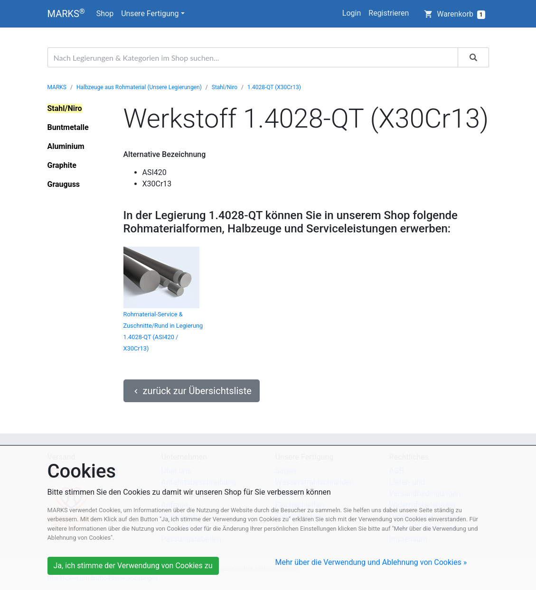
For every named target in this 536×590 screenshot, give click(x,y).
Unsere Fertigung (150, 13)
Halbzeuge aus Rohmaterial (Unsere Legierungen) (139, 87)
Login (351, 13)
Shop (104, 13)
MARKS (66, 13)
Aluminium (66, 146)
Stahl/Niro (224, 87)
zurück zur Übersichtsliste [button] (192, 390)
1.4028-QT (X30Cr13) (274, 87)
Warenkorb (454, 14)
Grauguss (63, 184)
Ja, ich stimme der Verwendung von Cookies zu (133, 565)
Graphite (61, 165)
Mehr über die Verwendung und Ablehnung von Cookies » (371, 562)
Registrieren (388, 13)
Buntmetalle (68, 127)
